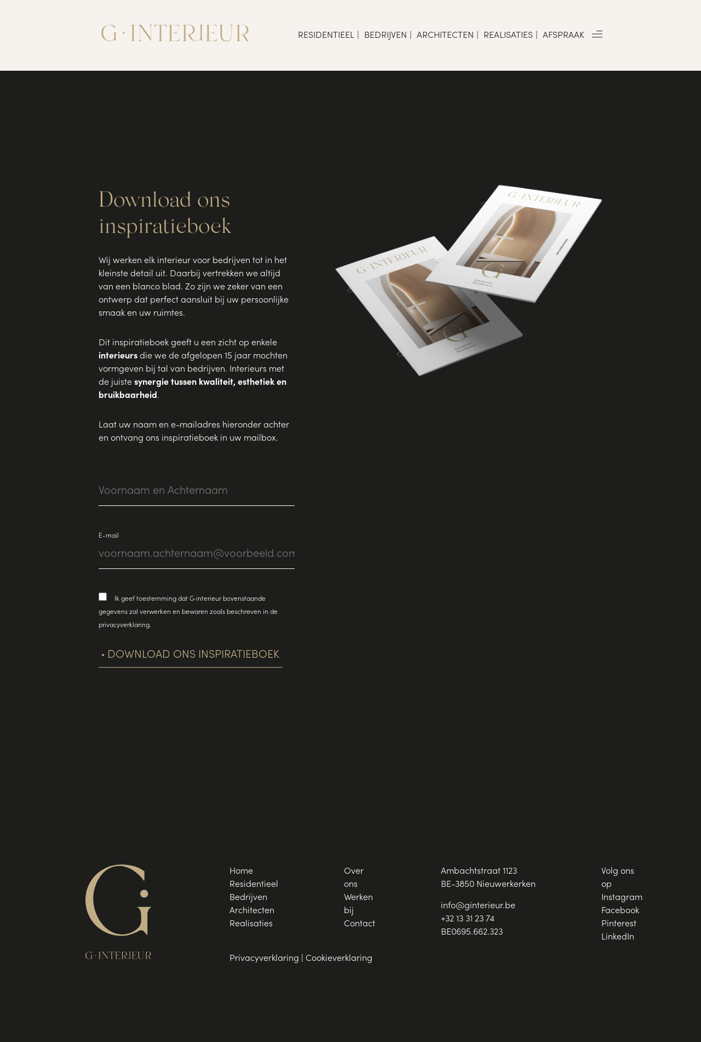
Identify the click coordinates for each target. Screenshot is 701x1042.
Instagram (621, 897)
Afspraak (563, 35)
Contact (359, 924)
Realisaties (508, 35)
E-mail (109, 536)
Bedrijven (385, 35)
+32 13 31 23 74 (468, 919)
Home (241, 871)
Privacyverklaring (264, 958)
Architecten (445, 35)
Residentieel (326, 35)
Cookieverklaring (339, 958)
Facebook (620, 911)
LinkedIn (617, 937)
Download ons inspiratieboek (193, 655)
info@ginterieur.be (478, 906)
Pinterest (618, 924)
